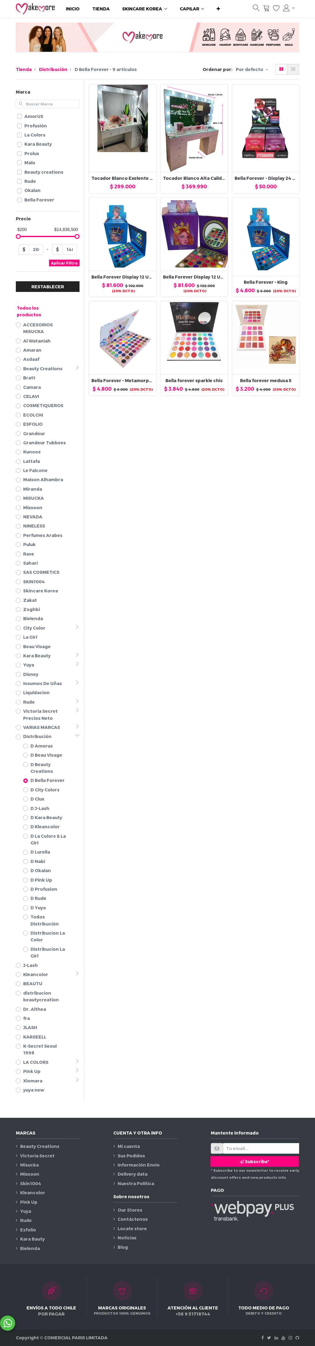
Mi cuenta (129, 1146)
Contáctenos (133, 1219)
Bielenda (30, 1248)
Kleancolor (32, 1192)
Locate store (132, 1228)
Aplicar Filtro (64, 263)
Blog (123, 1247)
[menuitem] (72, 8)
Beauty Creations (39, 1146)
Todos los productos (29, 311)
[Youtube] (283, 1337)
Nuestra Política (136, 1183)
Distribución (53, 69)
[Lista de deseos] (276, 9)
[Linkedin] (276, 1337)
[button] (218, 8)
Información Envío (139, 1164)
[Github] (297, 1337)
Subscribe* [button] (254, 1161)
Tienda (24, 69)
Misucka (29, 1164)
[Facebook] (262, 1337)
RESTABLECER (47, 286)
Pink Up (28, 1202)
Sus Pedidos (131, 1155)
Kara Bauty (32, 1238)
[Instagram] (290, 1337)
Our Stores (130, 1210)
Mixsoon (29, 1174)
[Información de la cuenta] (289, 8)
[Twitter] (269, 1337)
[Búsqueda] (256, 9)
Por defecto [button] (250, 69)
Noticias (127, 1237)
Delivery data (132, 1174)
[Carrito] (266, 9)
